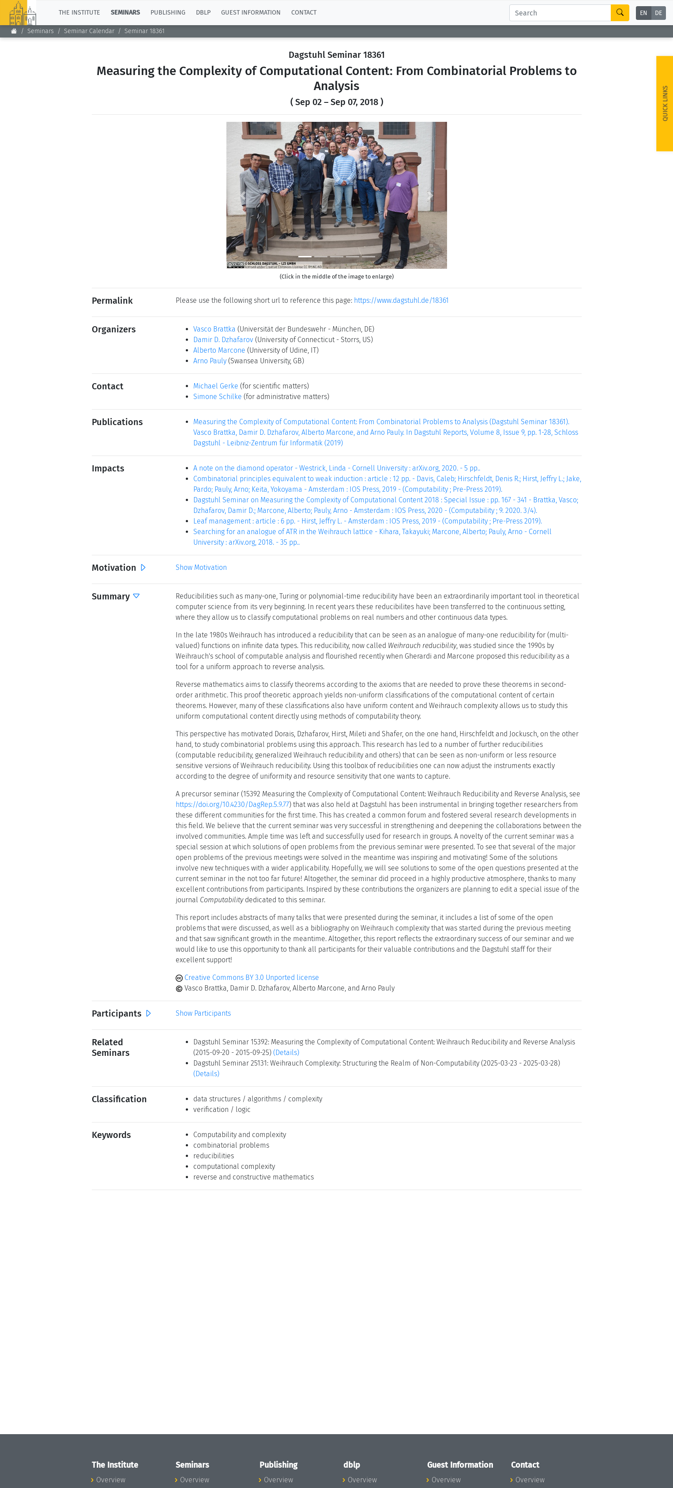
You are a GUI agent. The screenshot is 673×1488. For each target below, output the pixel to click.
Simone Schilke (217, 396)
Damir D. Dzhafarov (223, 339)
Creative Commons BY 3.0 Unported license (247, 977)
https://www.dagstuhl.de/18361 (401, 300)
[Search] (560, 12)
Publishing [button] (167, 12)
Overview (110, 1480)
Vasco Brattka (214, 329)
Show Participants (203, 1013)
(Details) (286, 1052)
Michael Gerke (215, 386)
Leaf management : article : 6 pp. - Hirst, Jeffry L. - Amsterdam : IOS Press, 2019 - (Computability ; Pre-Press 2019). (367, 521)
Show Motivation (201, 567)
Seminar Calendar (89, 31)
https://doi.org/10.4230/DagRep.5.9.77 (232, 804)
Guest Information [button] (251, 12)
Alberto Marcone (219, 350)
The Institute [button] (79, 12)
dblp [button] (203, 12)
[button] (242, 195)
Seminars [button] (125, 12)
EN (643, 13)
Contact (303, 12)
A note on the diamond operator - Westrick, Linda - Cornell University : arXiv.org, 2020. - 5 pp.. (336, 468)
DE (658, 13)
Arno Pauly (209, 361)
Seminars (40, 31)
